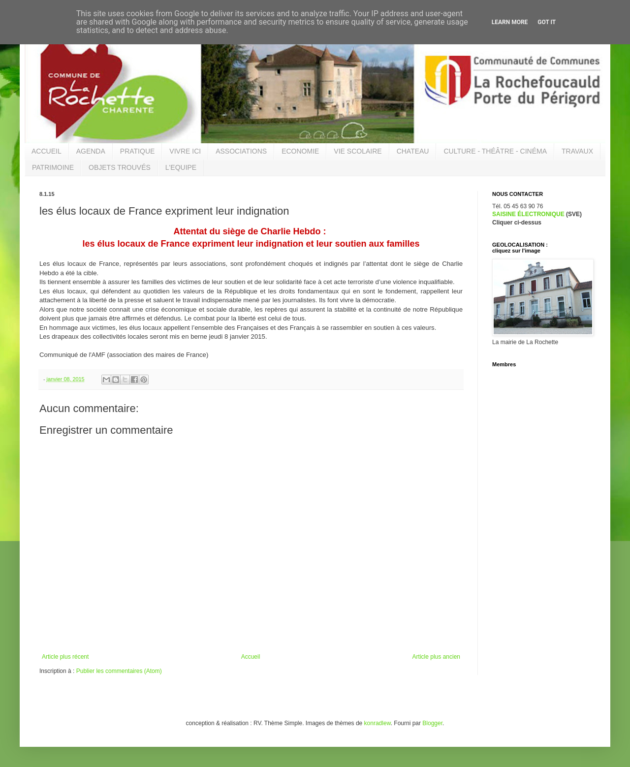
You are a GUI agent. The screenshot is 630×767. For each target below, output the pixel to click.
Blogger (432, 723)
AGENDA (90, 151)
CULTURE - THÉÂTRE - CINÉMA (495, 151)
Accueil (250, 656)
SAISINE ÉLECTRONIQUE (528, 214)
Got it (546, 22)
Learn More (510, 22)
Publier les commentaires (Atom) (119, 671)
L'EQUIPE (180, 167)
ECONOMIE (300, 151)
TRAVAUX (577, 151)
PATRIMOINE (53, 167)
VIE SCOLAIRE (357, 151)
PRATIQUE (137, 151)
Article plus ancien (436, 656)
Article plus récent (65, 656)
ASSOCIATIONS (241, 151)
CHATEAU (413, 151)
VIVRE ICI (185, 151)
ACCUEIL (47, 151)
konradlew (377, 723)
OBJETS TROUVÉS (120, 167)
